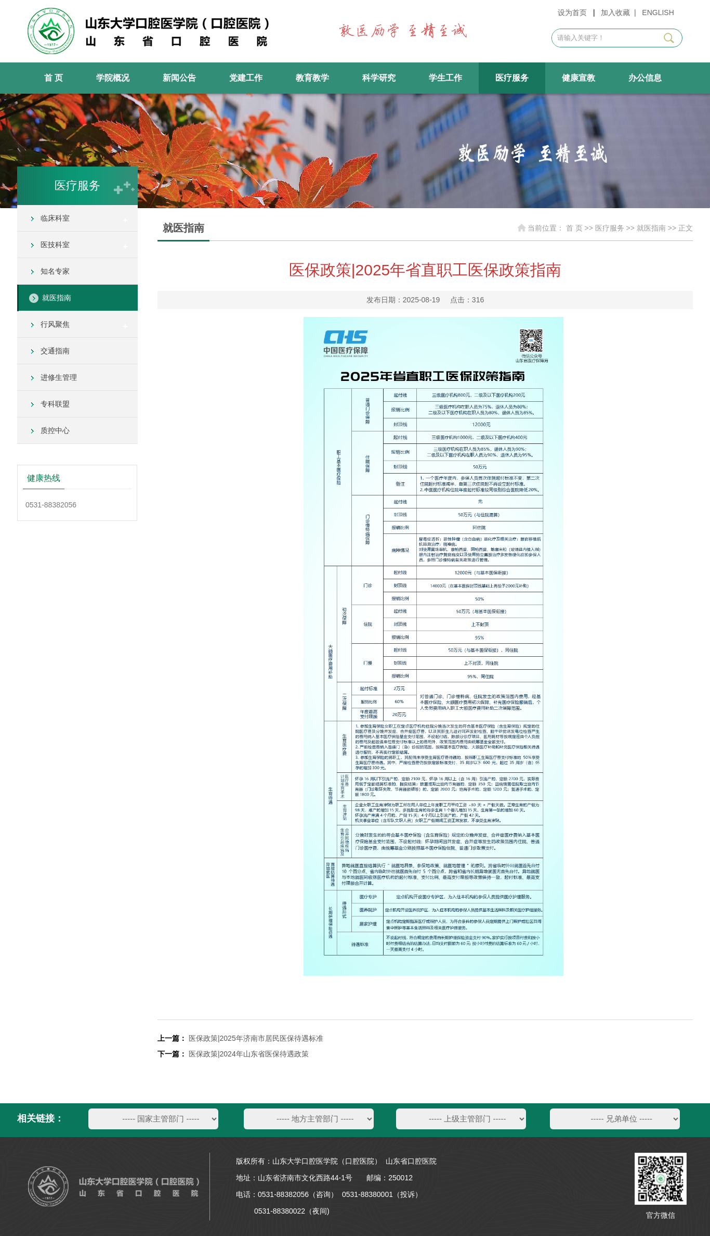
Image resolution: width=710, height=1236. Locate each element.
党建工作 (245, 77)
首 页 (53, 77)
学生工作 (445, 77)
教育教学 (312, 77)
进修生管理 (59, 377)
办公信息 (645, 77)
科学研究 (379, 77)
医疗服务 (512, 77)
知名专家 (55, 271)
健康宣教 (578, 77)
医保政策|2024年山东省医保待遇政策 (249, 1054)
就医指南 (56, 298)
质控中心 (55, 430)
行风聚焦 (55, 324)
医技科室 (55, 244)
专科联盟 (55, 404)
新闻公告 (179, 77)
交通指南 (55, 351)
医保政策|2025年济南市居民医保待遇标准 (256, 1038)
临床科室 (55, 218)
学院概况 (112, 77)
